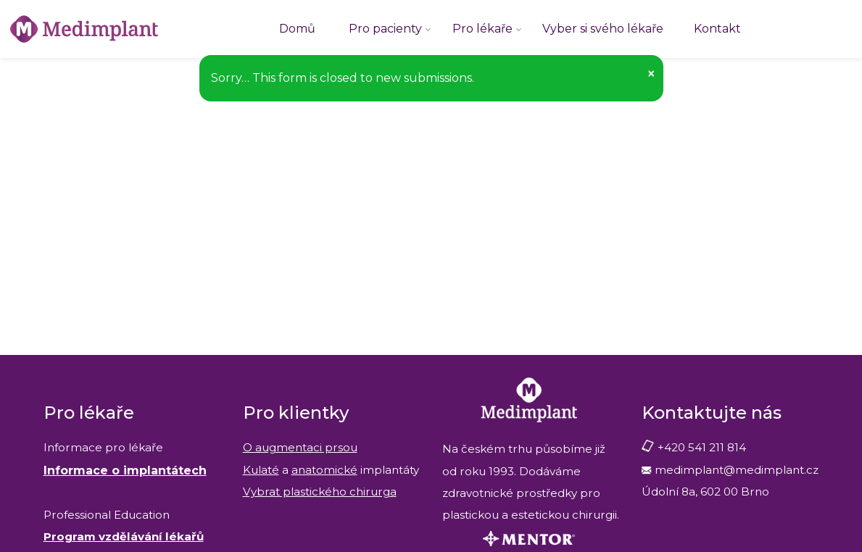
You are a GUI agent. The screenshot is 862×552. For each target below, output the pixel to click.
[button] (651, 73)
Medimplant (0, 0)
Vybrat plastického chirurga (320, 491)
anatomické (324, 470)
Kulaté (261, 470)
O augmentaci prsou (300, 447)
